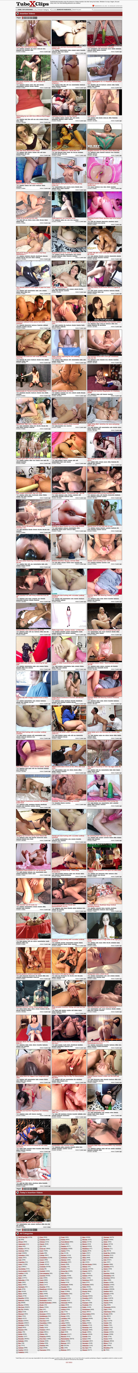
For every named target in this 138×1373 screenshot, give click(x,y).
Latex (62, 1320)
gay (56, 152)
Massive (63, 1336)
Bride (20, 1332)
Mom (83, 1237)
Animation (21, 1255)
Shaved (84, 1350)
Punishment (86, 1309)
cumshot (106, 256)
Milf (62, 1345)
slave (107, 909)
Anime (20, 1257)
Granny (63, 1269)
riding (21, 120)
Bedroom (21, 1300)
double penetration (65, 875)
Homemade (64, 1284)
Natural (84, 1246)
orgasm (73, 50)
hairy (44, 152)
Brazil (20, 1327)
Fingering (43, 1336)
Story (105, 1280)
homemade (104, 48)
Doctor (42, 1296)
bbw (61, 84)
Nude (84, 1253)
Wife (105, 1345)
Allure (20, 1246)
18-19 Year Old (22, 1237)
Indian (63, 1296)
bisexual (60, 152)
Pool (83, 1293)
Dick (41, 1291)
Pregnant (85, 1302)
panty (64, 529)
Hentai (63, 1282)
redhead (37, 257)
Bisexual (21, 1314)
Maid (62, 1332)
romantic (95, 1150)
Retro (84, 1320)
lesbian (57, 50)
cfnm (115, 873)
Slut (105, 1251)
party (45, 460)
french (77, 117)
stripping (63, 86)
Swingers (106, 1293)
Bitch (20, 1316)
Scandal (84, 1336)
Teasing (106, 1302)
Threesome (107, 1307)
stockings (111, 221)
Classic (42, 1244)
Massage (64, 1334)
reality (66, 119)
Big (19, 1302)
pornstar (101, 1081)
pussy (35, 48)
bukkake (97, 86)
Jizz (62, 1311)
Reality (84, 1316)
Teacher (106, 1300)
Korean (63, 1316)
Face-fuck (43, 1320)
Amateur (21, 1248)
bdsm (64, 152)
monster (18, 908)
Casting (20, 1350)
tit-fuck (21, 633)
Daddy (42, 1282)
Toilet (105, 1318)
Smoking (106, 1255)
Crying (42, 1269)
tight (94, 944)
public (89, 771)
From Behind (65, 1242)
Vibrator (106, 1332)
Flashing (42, 1345)
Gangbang (64, 1248)
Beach (20, 1296)
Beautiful (21, 1298)
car (30, 702)
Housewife (64, 1289)
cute (65, 461)
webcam (65, 359)
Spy (105, 1271)
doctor (101, 117)
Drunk (42, 1305)
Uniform (106, 1327)
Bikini (20, 1311)
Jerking (63, 1309)
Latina (63, 1323)
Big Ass (20, 1305)
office (79, 769)
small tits (63, 326)
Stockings (107, 1278)
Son (105, 1262)
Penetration (85, 1284)
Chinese (42, 1242)
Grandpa (63, 1266)
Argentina (21, 1262)
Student (106, 1287)
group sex (36, 977)
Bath (19, 1289)
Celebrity (21, 1352)
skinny (106, 598)
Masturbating (65, 1339)
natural (66, 51)
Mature (63, 1341)
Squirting (106, 1273)
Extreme (42, 1318)
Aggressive (21, 1244)
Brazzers (21, 1329)
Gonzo (63, 1264)
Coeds (42, 1253)
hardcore (54, 51)
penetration (66, 1115)
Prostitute (85, 1305)
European (43, 1314)
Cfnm (41, 1237)
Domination (43, 1300)
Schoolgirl (85, 1341)
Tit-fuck (106, 1314)
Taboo (105, 1296)
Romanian (85, 1327)
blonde (77, 186)
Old (83, 1262)
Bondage (21, 1325)
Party (84, 1282)
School (84, 1339)
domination (96, 909)
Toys (105, 1320)
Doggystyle (43, 1298)
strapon (95, 875)
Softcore (106, 1257)
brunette (82, 50)
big (81, 562)
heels (99, 292)
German (63, 1255)
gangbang (67, 700)
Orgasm (84, 1271)
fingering (18, 50)
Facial (41, 1325)
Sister (105, 1242)
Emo (41, 1309)
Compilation (43, 1257)
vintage (67, 117)
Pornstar (85, 1296)
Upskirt (106, 1329)
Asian (20, 1264)
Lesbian (63, 1325)
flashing (58, 86)
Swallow (106, 1291)
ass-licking (103, 325)
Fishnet (42, 1341)
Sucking (106, 1289)
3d (100, 84)
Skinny (106, 1244)
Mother (84, 1242)
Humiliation (64, 1293)
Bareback (21, 1287)
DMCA (70, 1362)
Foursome (43, 1350)
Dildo (41, 1293)
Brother (20, 1336)
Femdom (42, 1329)
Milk (62, 1348)
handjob (98, 562)
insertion (27, 50)
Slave (105, 1246)
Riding (84, 1323)
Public (84, 1307)
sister (98, 598)
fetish (68, 152)
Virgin (105, 1336)
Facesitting (43, 1323)
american (118, 48)
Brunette (21, 1339)
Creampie (43, 1266)
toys (44, 48)
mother (70, 495)
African (20, 1242)
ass (32, 48)
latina (22, 292)
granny (98, 528)
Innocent (64, 1298)
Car (19, 1345)
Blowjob (21, 1323)
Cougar (42, 1262)
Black (20, 1318)
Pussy (84, 1311)
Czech (42, 1280)
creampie (27, 48)
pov (23, 50)
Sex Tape (85, 1348)
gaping (98, 50)
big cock (64, 153)
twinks (119, 735)
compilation (94, 48)
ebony (34, 220)
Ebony (42, 1307)
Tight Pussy (107, 1311)
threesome (55, 119)
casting (68, 631)
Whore (106, 1343)
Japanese (64, 1307)
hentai (117, 84)
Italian (63, 1305)
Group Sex (64, 1271)
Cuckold (42, 1271)
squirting (72, 633)
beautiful (62, 631)
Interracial (64, 1302)
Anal (19, 1253)
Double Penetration (46, 1302)
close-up (39, 48)
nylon (111, 1112)
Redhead (85, 1318)
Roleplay (85, 1325)
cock (108, 562)
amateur (22, 48)
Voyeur (106, 1339)
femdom (90, 875)
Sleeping (106, 1248)
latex (105, 186)
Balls (20, 1282)
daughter (93, 84)
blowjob (102, 152)
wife (35, 84)
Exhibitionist (44, 1316)
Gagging (63, 1246)
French (63, 1239)
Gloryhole (64, 1262)
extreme (27, 86)
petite (26, 495)
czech (33, 185)
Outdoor (84, 1275)
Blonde (20, 1320)
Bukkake (21, 1341)
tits (72, 152)
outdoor (70, 119)
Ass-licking (21, 1269)
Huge (62, 1291)
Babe (20, 1278)
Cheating (42, 1239)
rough (95, 290)
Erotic (41, 1311)
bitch (103, 977)
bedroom (18, 361)
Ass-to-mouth (22, 1271)
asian (31, 84)
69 (98, 325)
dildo (59, 51)
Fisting (42, 1343)
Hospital (63, 1287)
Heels (63, 1280)
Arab (19, 1260)
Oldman (84, 1266)
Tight (105, 1309)
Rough (84, 1332)
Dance (42, 1284)
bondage (80, 152)
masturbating (63, 50)
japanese (22, 84)
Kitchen (63, 1314)
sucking (90, 153)
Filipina (42, 1334)
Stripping (106, 1284)
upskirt (113, 1148)
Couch (42, 1260)
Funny (63, 1244)
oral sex (95, 153)
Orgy (83, 1273)
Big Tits (20, 1309)
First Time (43, 1339)
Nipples (84, 1251)
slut (102, 292)
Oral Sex (85, 1269)
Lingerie (63, 1329)
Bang (20, 1284)
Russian (84, 1334)
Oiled (84, 1260)
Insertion (64, 1300)
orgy (41, 460)
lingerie (95, 223)
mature (27, 84)
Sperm (106, 1269)
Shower (106, 1239)
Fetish (42, 1332)
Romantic (85, 1329)
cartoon (109, 84)
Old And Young (87, 1264)
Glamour (63, 1260)
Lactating (64, 1318)
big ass (46, 119)
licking (89, 325)
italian (40, 495)
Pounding (85, 1298)
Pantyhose (85, 1280)
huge (93, 86)
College (42, 1255)
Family (42, 1327)
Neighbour (85, 1248)
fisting (113, 48)
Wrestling (107, 1348)
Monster (84, 1239)
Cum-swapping (44, 1273)
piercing (61, 290)
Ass (19, 1266)
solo (37, 119)
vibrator (36, 86)
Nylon (84, 1255)
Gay (62, 1253)
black (46, 220)
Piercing (84, 1289)
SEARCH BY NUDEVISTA (64, 9)
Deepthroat (43, 1289)
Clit (41, 1246)
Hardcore (64, 1278)
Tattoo (106, 1298)
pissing (68, 186)
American (21, 1251)
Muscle (84, 1244)
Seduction (85, 1345)
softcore (63, 600)
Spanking (107, 1266)
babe (69, 50)
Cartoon (20, 1348)
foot (57, 290)
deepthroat (39, 256)
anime (89, 86)
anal (26, 119)
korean (32, 86)
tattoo (58, 188)
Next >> (35, 17)
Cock (41, 1251)
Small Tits (107, 1253)
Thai (105, 1305)
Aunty (20, 1275)
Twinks (106, 1325)
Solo (105, 1260)
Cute (41, 1278)
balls (32, 50)
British (20, 1334)
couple (78, 392)
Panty (84, 1278)
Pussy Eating (86, 1314)
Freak (63, 1237)
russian (101, 837)
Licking (63, 1327)
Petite (84, 1287)
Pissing (84, 1291)
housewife (100, 667)
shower (119, 837)
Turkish (106, 1323)
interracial (25, 975)
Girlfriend (64, 1257)
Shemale (106, 1237)
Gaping (63, 1251)
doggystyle (105, 221)
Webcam (106, 1341)
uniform (90, 736)
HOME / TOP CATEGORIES (25, 9)
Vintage (106, 1334)
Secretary (85, 1343)
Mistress (63, 1350)
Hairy (62, 1273)
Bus (19, 1343)
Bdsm (20, 1293)
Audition (21, 1273)
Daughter (42, 1287)
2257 (67, 1362)
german (41, 84)
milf (99, 48)
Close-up (42, 1248)
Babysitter (21, 1280)
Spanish (106, 1264)
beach (118, 769)
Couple (42, 1264)
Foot (41, 1348)
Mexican (63, 1343)
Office (84, 1257)
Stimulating (107, 1275)
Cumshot (42, 1275)
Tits (105, 1316)
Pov (83, 1300)
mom (56, 495)
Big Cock (21, 1307)
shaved (18, 461)
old (25, 153)
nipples (118, 1008)
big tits (60, 153)
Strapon (106, 1282)
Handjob (63, 1275)
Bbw (19, 1291)
